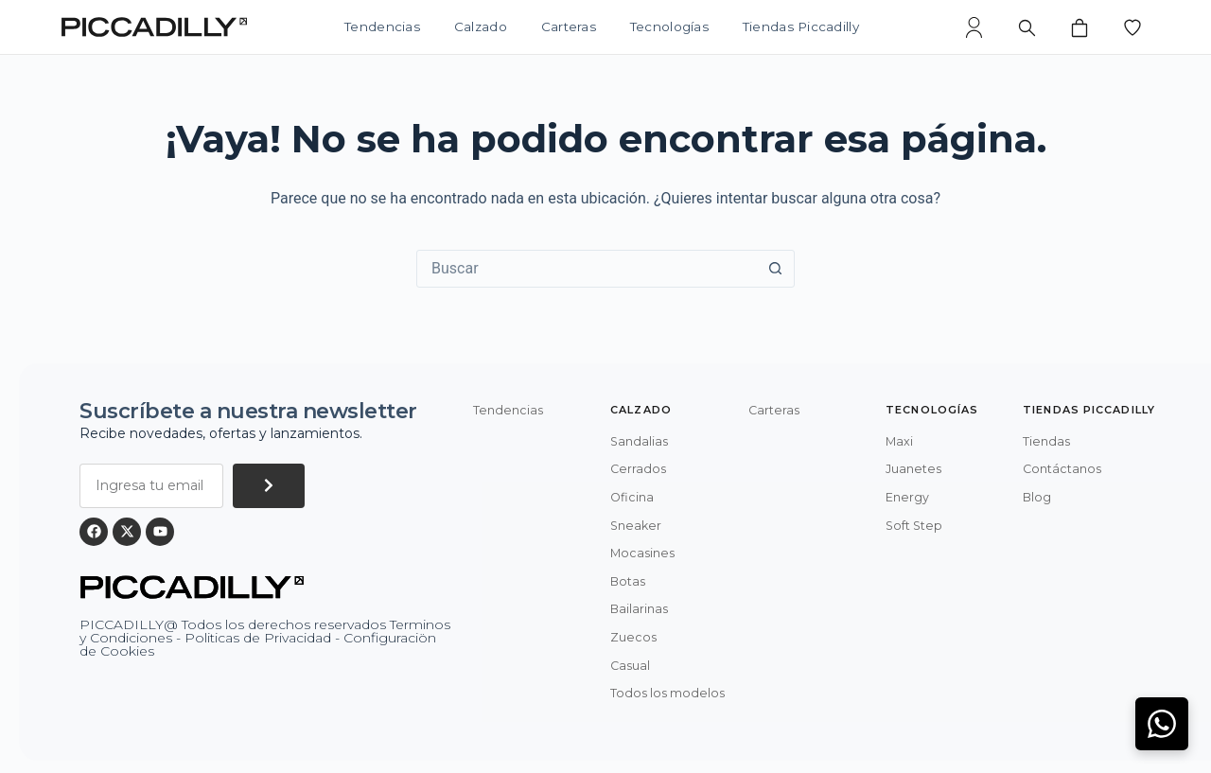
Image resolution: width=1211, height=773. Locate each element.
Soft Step (914, 525)
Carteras (568, 27)
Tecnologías (669, 27)
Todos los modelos (667, 693)
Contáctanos (1062, 469)
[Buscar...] (586, 269)
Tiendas (1046, 441)
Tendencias (382, 27)
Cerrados (638, 469)
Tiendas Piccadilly (801, 27)
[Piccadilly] (154, 27)
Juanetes (913, 469)
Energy (907, 497)
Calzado (480, 27)
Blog (1037, 497)
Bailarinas (639, 609)
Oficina (632, 497)
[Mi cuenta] (974, 27)
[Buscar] (1026, 27)
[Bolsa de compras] (1079, 27)
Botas (627, 581)
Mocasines (642, 553)
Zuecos (633, 637)
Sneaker (635, 525)
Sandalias (639, 441)
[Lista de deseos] (1132, 27)
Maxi (899, 441)
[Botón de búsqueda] (775, 269)
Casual (630, 666)
